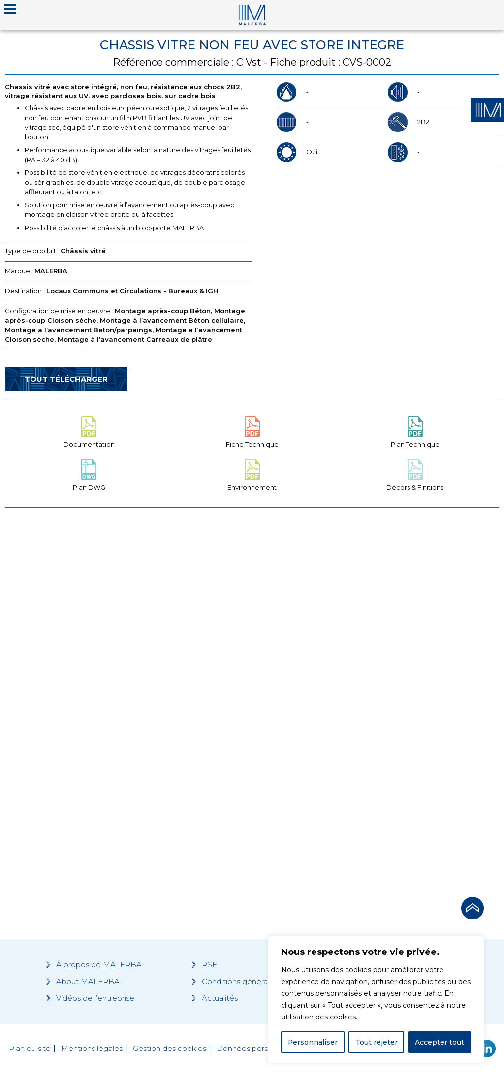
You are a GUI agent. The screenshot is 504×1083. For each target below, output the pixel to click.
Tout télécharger (66, 379)
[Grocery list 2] (378, 699)
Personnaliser (313, 1042)
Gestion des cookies (169, 1048)
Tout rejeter (376, 1042)
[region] (376, 999)
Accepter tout (439, 1042)
